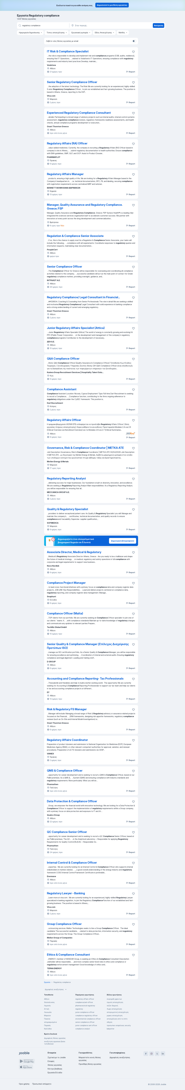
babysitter (110, 1029)
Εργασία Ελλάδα (55, 1072)
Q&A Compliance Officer (63, 358)
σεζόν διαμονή (112, 1006)
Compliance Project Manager (66, 582)
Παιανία (47, 1019)
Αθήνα (46, 999)
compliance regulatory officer (86, 1015)
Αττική (46, 1009)
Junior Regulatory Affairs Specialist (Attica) (76, 328)
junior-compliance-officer (84, 1012)
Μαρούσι (47, 1015)
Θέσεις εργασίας (55, 1065)
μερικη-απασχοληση (114, 1015)
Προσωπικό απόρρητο (41, 1084)
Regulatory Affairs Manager (65, 174)
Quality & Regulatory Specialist (67, 509)
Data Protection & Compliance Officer (72, 801)
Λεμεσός (47, 1006)
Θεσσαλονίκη (49, 1002)
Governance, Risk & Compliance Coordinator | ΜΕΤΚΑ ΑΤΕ (85, 447)
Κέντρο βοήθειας (55, 1069)
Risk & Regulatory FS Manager (67, 709)
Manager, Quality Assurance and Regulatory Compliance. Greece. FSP (84, 206)
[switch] (134, 41)
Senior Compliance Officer (64, 266)
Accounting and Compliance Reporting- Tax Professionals (85, 678)
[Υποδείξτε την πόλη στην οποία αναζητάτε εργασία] (96, 25)
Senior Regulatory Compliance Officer (72, 82)
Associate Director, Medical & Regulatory (74, 552)
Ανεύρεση (158, 25)
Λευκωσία (47, 1012)
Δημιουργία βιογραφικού (122, 541)
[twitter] (157, 1053)
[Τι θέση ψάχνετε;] (43, 25)
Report (130, 72)
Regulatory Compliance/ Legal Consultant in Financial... (83, 297)
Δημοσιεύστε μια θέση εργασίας (112, 5)
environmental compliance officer (88, 1019)
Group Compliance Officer (64, 924)
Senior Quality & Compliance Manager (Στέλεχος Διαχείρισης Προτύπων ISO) (88, 646)
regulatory (79, 1009)
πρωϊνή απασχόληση (115, 1002)
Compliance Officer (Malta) (65, 613)
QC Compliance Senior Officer (67, 832)
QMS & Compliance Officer (64, 770)
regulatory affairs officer (84, 999)
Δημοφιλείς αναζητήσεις (56, 989)
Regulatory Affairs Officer (64, 420)
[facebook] (145, 1053)
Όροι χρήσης (24, 1084)
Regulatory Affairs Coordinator (67, 740)
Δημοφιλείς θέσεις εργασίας (55, 1038)
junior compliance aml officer (86, 1025)
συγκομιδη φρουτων (114, 999)
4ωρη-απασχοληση (114, 1009)
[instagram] (151, 1053)
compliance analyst (82, 1029)
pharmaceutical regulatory (85, 1006)
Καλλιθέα (48, 1029)
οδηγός (109, 1022)
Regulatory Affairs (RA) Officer (67, 143)
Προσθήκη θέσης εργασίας (90, 1064)
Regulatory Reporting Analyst (66, 478)
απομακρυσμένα (50, 1022)
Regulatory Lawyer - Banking (66, 893)
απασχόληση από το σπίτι (117, 1019)
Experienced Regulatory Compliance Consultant (79, 112)
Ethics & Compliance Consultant (68, 954)
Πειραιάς (47, 1025)
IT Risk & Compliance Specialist (68, 51)
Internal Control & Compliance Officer (72, 862)
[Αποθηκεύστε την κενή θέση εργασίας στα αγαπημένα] (133, 51)
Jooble (163, 1084)
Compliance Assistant (61, 389)
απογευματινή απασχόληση (117, 1012)
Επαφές (51, 1061)
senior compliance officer (84, 1022)
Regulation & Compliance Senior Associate (75, 236)
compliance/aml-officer (84, 1002)
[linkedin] (162, 1053)
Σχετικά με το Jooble (57, 1057)
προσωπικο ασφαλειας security (119, 1025)
